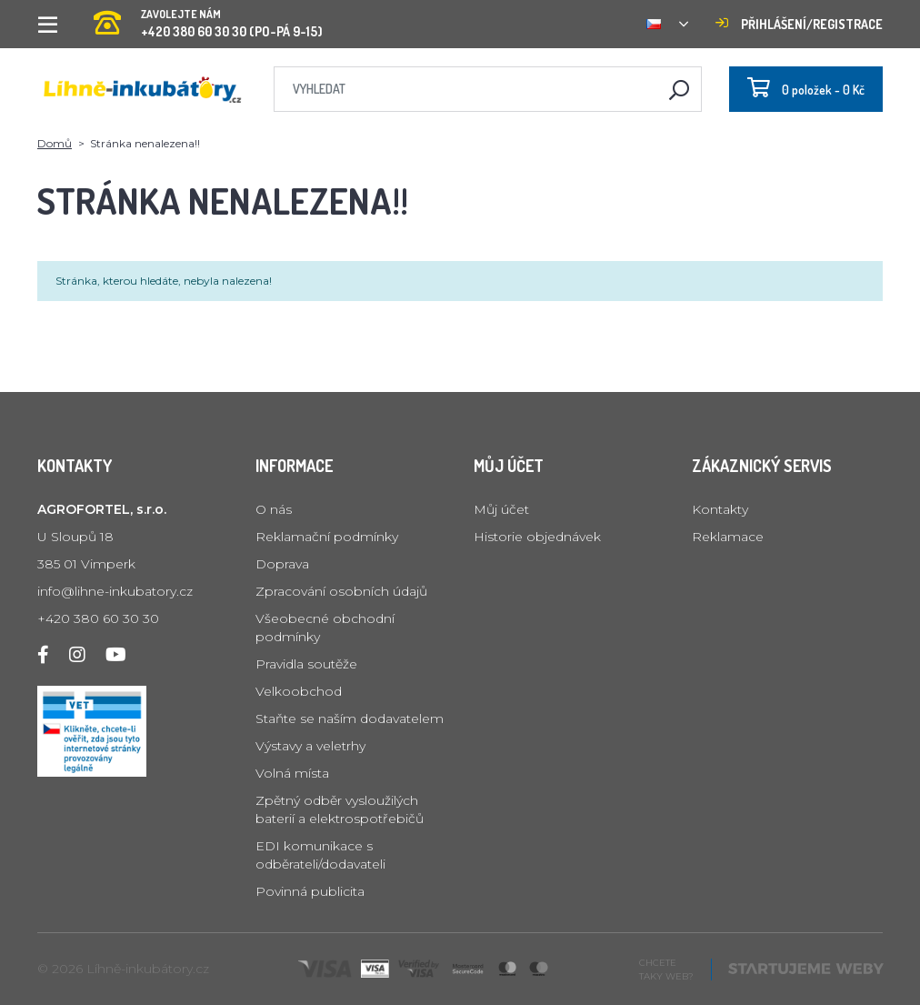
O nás (273, 509)
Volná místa (292, 773)
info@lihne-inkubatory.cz (115, 591)
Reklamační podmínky (326, 536)
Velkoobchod (298, 691)
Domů (54, 143)
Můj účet (501, 509)
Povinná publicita (310, 891)
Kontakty (720, 509)
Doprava (282, 564)
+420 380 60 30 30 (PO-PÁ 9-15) (208, 17)
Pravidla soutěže (306, 664)
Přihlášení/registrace (799, 24)
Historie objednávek (537, 536)
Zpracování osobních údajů (341, 591)
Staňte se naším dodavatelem (349, 718)
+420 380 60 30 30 (98, 618)
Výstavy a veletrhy (310, 746)
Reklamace (728, 536)
